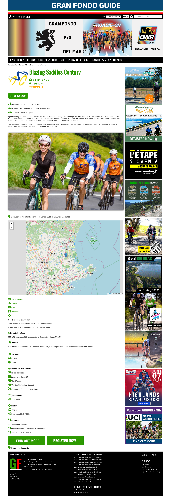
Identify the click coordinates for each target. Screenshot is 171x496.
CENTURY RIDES (74, 60)
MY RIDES (16, 16)
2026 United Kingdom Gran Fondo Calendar (87, 472)
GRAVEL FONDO (51, 60)
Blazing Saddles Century (38, 65)
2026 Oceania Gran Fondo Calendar (85, 474)
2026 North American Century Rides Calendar (88, 462)
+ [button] (11, 224)
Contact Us (12, 474)
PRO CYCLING (23, 60)
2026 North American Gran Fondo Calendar (87, 457)
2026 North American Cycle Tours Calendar (87, 465)
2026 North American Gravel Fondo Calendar (88, 460)
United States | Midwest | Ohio (18, 65)
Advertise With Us (14, 476)
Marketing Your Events (81, 492)
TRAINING (96, 60)
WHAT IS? (106, 60)
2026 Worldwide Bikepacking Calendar (86, 467)
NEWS (12, 60)
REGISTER (26, 16)
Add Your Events (79, 490)
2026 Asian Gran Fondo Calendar (84, 477)
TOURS (86, 60)
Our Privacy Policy (14, 479)
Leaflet (110, 293)
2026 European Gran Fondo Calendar (85, 469)
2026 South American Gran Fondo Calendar (87, 479)
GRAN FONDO (37, 60)
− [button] (11, 227)
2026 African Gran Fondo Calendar (85, 482)
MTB (62, 60)
